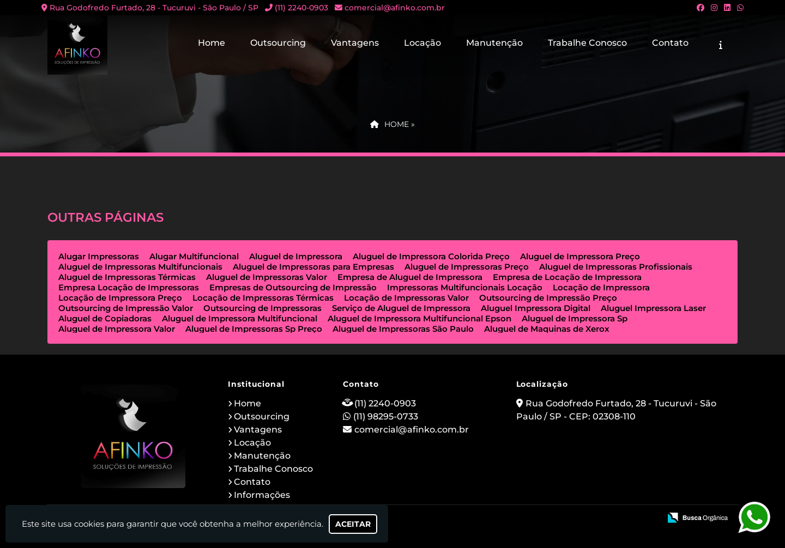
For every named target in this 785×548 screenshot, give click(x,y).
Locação (422, 43)
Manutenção (494, 43)
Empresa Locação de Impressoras (128, 287)
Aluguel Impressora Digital (535, 308)
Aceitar (353, 524)
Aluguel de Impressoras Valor (266, 277)
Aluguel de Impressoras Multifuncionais (140, 266)
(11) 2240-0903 (301, 8)
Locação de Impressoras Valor (406, 298)
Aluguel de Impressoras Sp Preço (253, 329)
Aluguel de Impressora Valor (116, 329)
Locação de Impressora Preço (120, 298)
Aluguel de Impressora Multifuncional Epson (419, 318)
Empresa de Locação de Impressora (567, 277)
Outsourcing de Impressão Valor (125, 308)
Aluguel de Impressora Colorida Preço (431, 256)
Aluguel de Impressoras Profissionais (615, 266)
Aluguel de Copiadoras (105, 318)
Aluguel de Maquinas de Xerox (546, 329)
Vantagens (355, 43)
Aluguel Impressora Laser (653, 308)
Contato (670, 43)
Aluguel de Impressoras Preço (466, 266)
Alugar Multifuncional (194, 256)
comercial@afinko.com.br (395, 8)
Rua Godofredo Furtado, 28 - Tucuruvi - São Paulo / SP (154, 8)
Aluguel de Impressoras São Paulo (403, 329)
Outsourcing (278, 43)
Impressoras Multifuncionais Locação (464, 287)
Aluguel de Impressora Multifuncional (239, 318)
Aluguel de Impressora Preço (580, 256)
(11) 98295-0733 (385, 416)
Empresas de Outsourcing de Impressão (293, 287)
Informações (262, 495)
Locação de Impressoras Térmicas (263, 298)
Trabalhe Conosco (587, 43)
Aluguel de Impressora (295, 256)
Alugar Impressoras (98, 256)
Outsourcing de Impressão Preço (548, 298)
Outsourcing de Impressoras (262, 308)
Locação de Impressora (601, 287)
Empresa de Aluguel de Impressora (409, 277)
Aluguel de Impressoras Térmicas (127, 277)
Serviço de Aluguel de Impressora (401, 308)
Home (211, 43)
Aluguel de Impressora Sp (574, 318)
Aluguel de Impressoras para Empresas (313, 266)
